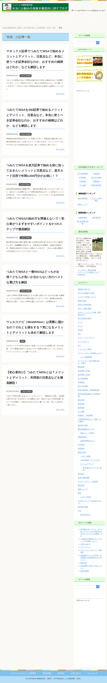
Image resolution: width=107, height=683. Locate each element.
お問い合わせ (92, 20)
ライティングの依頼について (89, 272)
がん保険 (82, 185)
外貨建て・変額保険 (85, 415)
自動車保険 (82, 217)
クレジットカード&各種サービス (90, 353)
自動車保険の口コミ (87, 441)
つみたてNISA (25, 81)
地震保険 (81, 448)
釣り (79, 345)
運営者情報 (84, 571)
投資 (22, 362)
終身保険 (82, 177)
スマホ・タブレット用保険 (88, 481)
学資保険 (82, 181)
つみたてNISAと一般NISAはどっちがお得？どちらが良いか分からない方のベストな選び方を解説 (35, 292)
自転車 (80, 330)
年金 (79, 511)
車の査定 (81, 474)
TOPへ (15, 20)
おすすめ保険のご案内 (86, 293)
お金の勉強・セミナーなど (90, 460)
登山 (79, 334)
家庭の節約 (82, 452)
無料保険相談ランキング (40, 20)
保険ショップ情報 (87, 433)
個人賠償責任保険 (84, 318)
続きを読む (60, 99)
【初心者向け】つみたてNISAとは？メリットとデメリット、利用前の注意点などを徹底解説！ (35, 398)
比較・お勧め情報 (84, 308)
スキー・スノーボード (86, 338)
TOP (29, 28)
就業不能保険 (96, 185)
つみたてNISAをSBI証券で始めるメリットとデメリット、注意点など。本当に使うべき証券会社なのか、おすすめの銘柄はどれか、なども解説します (35, 125)
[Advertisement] (89, 127)
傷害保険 (81, 367)
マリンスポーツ (83, 341)
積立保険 (81, 400)
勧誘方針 (83, 563)
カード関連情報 (86, 357)
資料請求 (81, 485)
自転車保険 (96, 217)
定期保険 (96, 174)
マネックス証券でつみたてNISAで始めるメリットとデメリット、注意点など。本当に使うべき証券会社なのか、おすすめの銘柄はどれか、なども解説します (35, 61)
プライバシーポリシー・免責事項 (23, 673)
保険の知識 (82, 301)
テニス (80, 322)
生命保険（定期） (84, 371)
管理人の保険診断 (84, 305)
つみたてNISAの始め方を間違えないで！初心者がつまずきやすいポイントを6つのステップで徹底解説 (35, 239)
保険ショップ (83, 204)
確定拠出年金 (85, 515)
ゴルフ (80, 326)
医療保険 (96, 181)
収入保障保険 (83, 174)
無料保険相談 (83, 198)
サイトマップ (85, 547)
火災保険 (81, 445)
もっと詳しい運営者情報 (87, 270)
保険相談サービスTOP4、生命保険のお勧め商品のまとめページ (91, 558)
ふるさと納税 (85, 456)
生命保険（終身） (84, 375)
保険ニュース (83, 489)
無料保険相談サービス (86, 429)
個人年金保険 (96, 177)
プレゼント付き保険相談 (66, 20)
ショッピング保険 (84, 349)
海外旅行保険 (83, 425)
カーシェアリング (87, 464)
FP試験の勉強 (83, 507)
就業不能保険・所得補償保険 (88, 390)
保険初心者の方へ (84, 289)
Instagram (81, 274)
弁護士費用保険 (83, 478)
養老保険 (81, 404)
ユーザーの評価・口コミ (87, 297)
